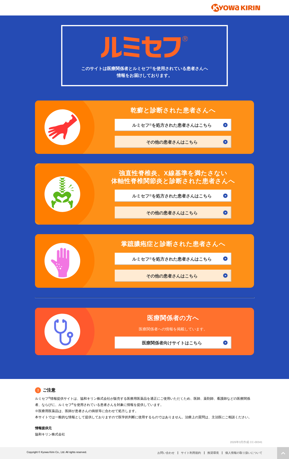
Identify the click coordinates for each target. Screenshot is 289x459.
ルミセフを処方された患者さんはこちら (172, 125)
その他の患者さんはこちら (172, 142)
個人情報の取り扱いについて (243, 452)
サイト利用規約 (191, 452)
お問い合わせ (165, 452)
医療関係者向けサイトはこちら (172, 343)
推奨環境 (213, 452)
